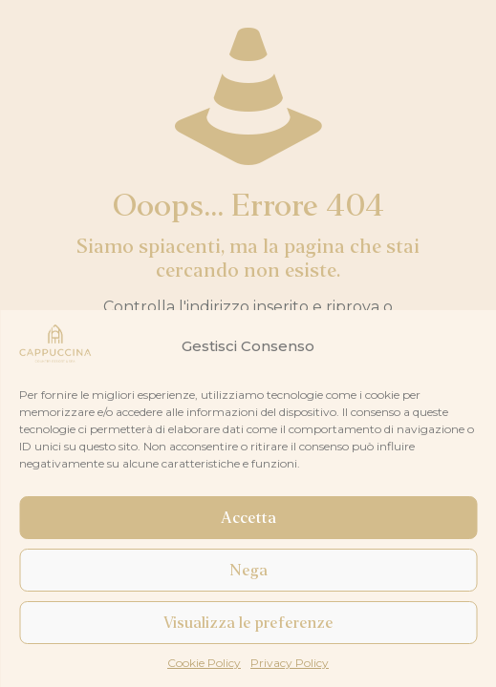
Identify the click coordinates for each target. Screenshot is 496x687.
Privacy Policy (289, 663)
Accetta (248, 518)
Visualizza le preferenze (248, 623)
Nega (248, 570)
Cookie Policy (204, 663)
